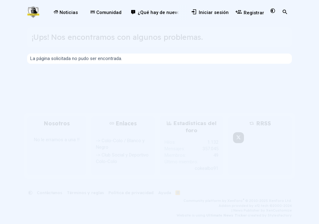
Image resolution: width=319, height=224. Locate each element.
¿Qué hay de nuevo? (160, 12)
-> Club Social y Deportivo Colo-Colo (122, 158)
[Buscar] (285, 12)
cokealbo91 (206, 168)
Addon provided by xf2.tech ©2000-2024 (255, 205)
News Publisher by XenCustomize (262, 210)
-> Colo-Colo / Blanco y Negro (120, 144)
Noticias (66, 12)
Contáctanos (49, 192)
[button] (82, 13)
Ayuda (164, 192)
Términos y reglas (85, 192)
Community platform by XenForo (237, 200)
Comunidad (105, 12)
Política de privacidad (131, 192)
